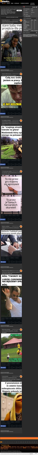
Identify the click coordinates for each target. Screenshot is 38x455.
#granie (14, 215)
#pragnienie (18, 318)
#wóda (7, 318)
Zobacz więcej (26, 30)
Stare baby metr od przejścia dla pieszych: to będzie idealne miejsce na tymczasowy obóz (10, 22)
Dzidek (24, 34)
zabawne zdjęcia (4, 447)
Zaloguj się (2, 70)
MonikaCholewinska (28, 29)
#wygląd (12, 421)
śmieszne (18, 446)
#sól (14, 318)
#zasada (17, 257)
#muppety (3, 421)
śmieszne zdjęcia (27, 446)
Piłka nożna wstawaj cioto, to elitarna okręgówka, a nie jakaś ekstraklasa (10, 331)
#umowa (7, 257)
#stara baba (3, 64)
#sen (6, 109)
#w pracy (18, 109)
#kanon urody (4, 423)
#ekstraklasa (4, 365)
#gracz (10, 215)
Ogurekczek (29, 36)
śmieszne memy (7, 446)
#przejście (12, 62)
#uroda (8, 421)
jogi (31, 34)
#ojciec (9, 160)
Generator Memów (24, 3)
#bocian (18, 363)
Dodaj (12, 3)
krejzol (25, 21)
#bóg (11, 318)
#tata (18, 160)
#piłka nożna (4, 363)
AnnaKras (25, 26)
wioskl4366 (28, 34)
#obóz (8, 64)
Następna (19, 438)
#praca (3, 109)
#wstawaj (13, 363)
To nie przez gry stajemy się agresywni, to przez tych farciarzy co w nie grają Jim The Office (11, 173)
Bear (25, 23)
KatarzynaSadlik (26, 25)
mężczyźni (32, 446)
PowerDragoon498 (34, 35)
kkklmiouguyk (25, 35)
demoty (25, 447)
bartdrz (24, 36)
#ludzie (3, 318)
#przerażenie (17, 421)
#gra (2, 215)
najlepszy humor (11, 447)
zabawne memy (22, 446)
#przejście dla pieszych (5, 62)
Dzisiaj (32, 30)
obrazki (15, 447)
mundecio (33, 34)
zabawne (36, 446)
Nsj (26, 36)
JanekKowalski (26, 24)
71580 (32, 10)
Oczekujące (16, 3)
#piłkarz (9, 363)
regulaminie (31, 453)
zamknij (36, 453)
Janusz (25, 28)
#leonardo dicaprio (12, 109)
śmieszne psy (29, 447)
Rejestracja (32, 4)
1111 (29, 35)
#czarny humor (14, 160)
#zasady (3, 257)
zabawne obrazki (13, 446)
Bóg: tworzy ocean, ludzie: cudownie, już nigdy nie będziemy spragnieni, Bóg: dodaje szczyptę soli (11, 272)
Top (4, 3)
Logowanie (32, 3)
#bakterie (12, 257)
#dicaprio (3, 111)
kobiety (1, 446)
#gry (18, 215)
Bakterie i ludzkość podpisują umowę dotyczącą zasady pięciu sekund (10, 228)
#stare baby (17, 62)
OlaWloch (25, 27)
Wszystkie (36, 30)
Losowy (8, 3)
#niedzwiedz (4, 160)
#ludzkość (3, 259)
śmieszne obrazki (19, 447)
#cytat (6, 215)
